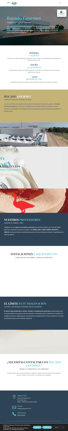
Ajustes (57, 427)
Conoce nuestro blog (11, 324)
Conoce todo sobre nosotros (13, 117)
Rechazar (47, 427)
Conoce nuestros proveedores (14, 240)
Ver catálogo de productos (10, 176)
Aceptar (37, 427)
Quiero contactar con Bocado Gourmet (34, 380)
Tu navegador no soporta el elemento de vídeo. (34, 276)
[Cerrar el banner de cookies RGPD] (63, 427)
